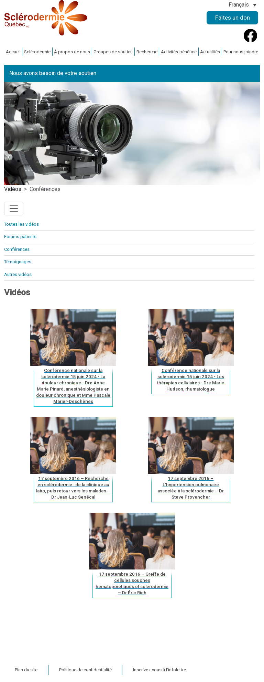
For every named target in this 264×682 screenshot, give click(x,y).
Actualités (210, 51)
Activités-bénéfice (179, 51)
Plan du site (26, 669)
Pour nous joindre (240, 51)
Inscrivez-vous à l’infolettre (159, 669)
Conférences (17, 249)
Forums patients (20, 236)
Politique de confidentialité (85, 669)
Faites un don (232, 17)
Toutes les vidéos (21, 224)
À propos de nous (72, 51)
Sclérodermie (37, 51)
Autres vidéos (18, 274)
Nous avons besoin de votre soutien (52, 73)
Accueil (13, 51)
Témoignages (17, 261)
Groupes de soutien (113, 51)
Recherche (146, 51)
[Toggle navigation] (13, 208)
